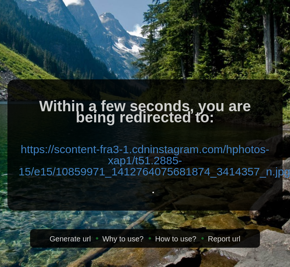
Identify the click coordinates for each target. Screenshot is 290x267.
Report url (224, 239)
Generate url (70, 239)
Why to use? (123, 239)
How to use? (175, 239)
